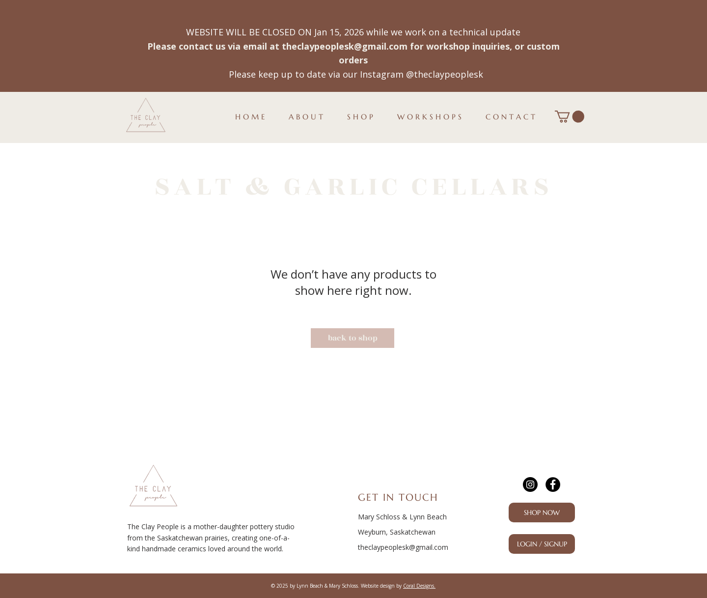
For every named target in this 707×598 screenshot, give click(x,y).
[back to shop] (352, 338)
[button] (569, 116)
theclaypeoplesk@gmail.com (345, 46)
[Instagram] (530, 484)
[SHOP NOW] (542, 512)
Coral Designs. (419, 585)
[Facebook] (552, 484)
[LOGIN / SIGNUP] (542, 544)
